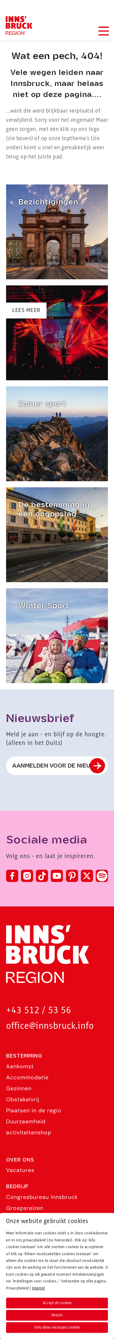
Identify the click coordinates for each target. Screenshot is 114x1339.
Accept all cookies (57, 1303)
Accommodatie (27, 1077)
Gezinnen (19, 1088)
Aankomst (20, 1066)
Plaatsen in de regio (33, 1110)
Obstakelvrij (22, 1099)
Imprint (38, 1288)
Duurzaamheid (26, 1121)
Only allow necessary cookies (57, 1327)
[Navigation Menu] (103, 31)
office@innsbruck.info (50, 1026)
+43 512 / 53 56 (38, 1011)
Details (57, 1315)
